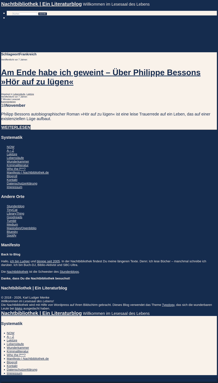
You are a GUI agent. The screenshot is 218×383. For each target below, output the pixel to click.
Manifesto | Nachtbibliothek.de (28, 172)
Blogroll (12, 176)
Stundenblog (15, 206)
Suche (42, 14)
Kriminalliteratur (18, 165)
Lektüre (30, 94)
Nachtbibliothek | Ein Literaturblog (41, 4)
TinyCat (12, 210)
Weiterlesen (15, 127)
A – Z (10, 150)
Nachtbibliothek (17, 271)
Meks (18, 308)
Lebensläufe (19, 94)
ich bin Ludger (20, 261)
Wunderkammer (18, 161)
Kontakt (12, 180)
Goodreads (14, 217)
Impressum (14, 187)
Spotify (11, 235)
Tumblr (11, 221)
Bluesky (12, 232)
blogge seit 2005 (48, 261)
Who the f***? (16, 169)
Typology (168, 305)
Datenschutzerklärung (22, 183)
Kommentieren (8, 102)
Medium (12, 224)
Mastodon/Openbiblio (21, 228)
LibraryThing (15, 213)
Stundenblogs (69, 271)
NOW (10, 147)
